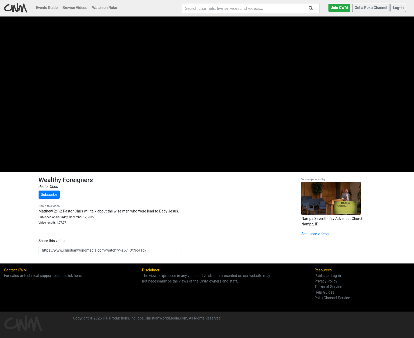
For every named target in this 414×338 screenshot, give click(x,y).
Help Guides (324, 292)
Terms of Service (328, 287)
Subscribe (49, 194)
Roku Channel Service (332, 298)
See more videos (315, 234)
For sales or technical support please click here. (43, 276)
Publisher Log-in (327, 276)
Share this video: (52, 241)
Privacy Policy (325, 281)
